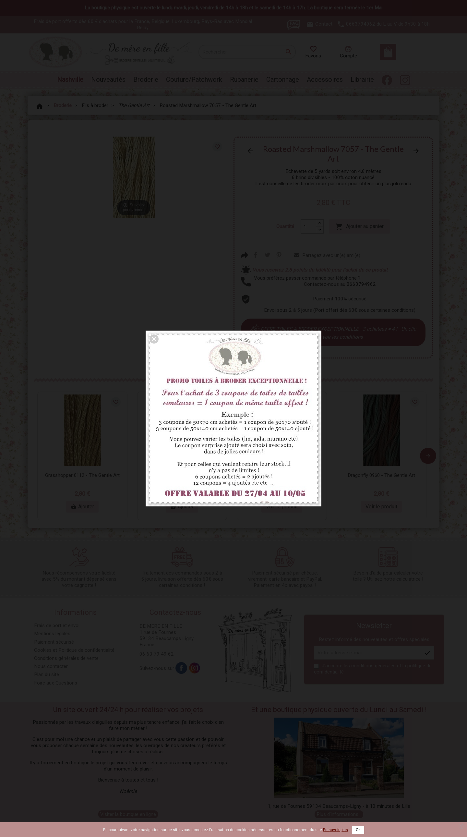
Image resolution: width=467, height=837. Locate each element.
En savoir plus (335, 830)
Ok (358, 830)
